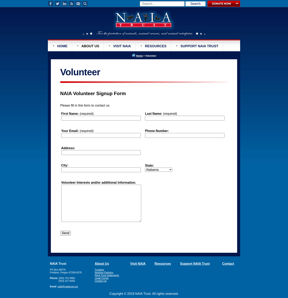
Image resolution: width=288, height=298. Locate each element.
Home (139, 55)
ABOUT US (90, 46)
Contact (228, 263)
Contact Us (101, 281)
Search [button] (195, 3)
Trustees (99, 269)
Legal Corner (102, 278)
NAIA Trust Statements (107, 275)
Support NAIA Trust (195, 263)
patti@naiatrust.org (68, 286)
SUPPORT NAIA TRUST (199, 46)
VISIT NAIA (122, 46)
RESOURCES (156, 46)
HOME (62, 46)
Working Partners (104, 272)
